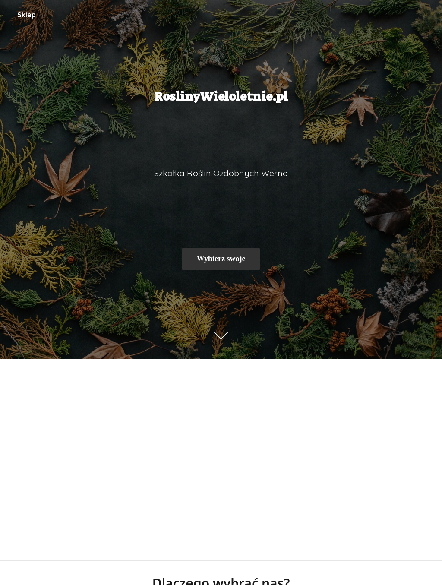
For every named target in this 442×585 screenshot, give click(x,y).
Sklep (26, 14)
